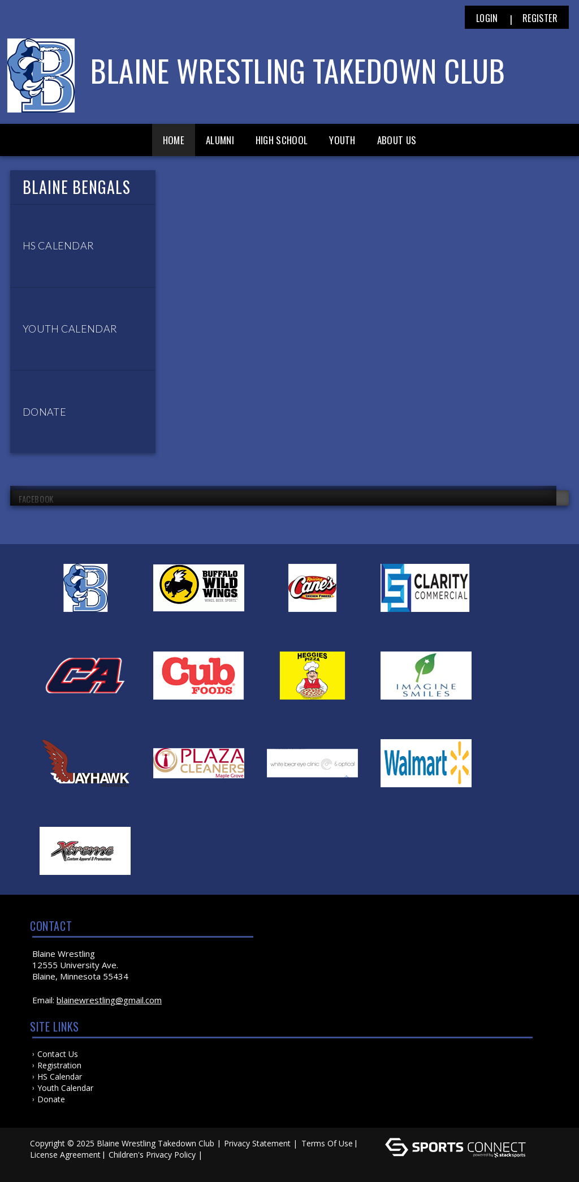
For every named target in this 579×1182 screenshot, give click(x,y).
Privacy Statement (257, 1143)
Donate (51, 1099)
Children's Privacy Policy (152, 1154)
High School (282, 140)
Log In (45, 1166)
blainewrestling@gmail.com (109, 1000)
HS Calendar (59, 1076)
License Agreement (65, 1154)
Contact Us (57, 1054)
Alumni (220, 140)
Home (173, 140)
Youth (342, 140)
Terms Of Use (327, 1143)
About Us (396, 140)
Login (487, 18)
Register (540, 18)
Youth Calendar (65, 1087)
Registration (59, 1065)
